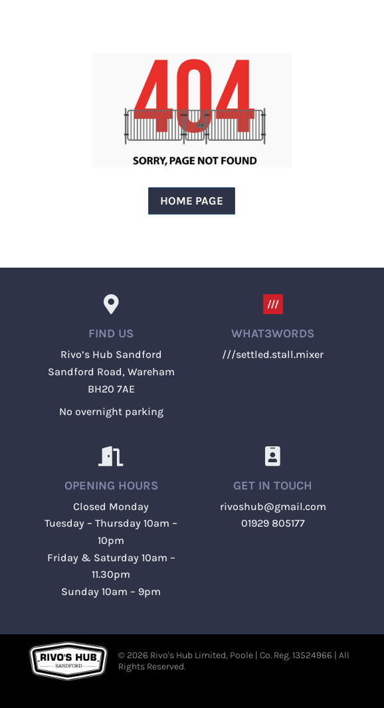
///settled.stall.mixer (273, 354)
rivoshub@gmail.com (273, 506)
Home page (191, 200)
